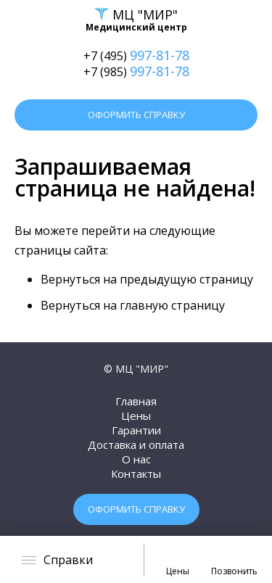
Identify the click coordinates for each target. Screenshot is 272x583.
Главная (136, 401)
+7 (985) (136, 71)
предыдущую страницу (186, 279)
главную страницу (172, 305)
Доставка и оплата (136, 444)
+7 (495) (136, 55)
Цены (136, 415)
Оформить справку (136, 114)
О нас (136, 459)
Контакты (136, 473)
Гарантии (136, 430)
